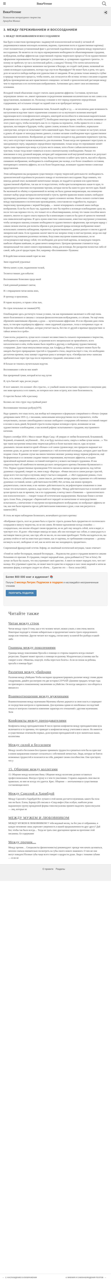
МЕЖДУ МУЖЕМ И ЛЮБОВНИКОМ (38, 818)
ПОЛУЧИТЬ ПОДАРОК (21, 593)
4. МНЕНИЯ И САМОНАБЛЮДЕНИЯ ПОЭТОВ (84, 1278)
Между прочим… (22, 842)
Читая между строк (23, 623)
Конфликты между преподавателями (37, 720)
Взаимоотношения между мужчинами (38, 696)
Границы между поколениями (32, 647)
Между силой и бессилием (29, 745)
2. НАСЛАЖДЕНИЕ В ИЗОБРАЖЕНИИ (21, 1278)
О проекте (47, 869)
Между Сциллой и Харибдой (31, 793)
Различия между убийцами (29, 672)
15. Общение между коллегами (33, 769)
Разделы (60, 869)
